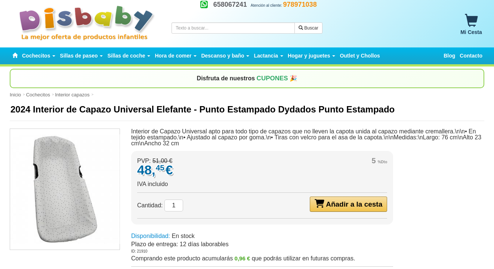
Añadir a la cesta (349, 203)
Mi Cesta (471, 24)
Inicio (15, 95)
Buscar (308, 28)
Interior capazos (72, 95)
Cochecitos (38, 95)
